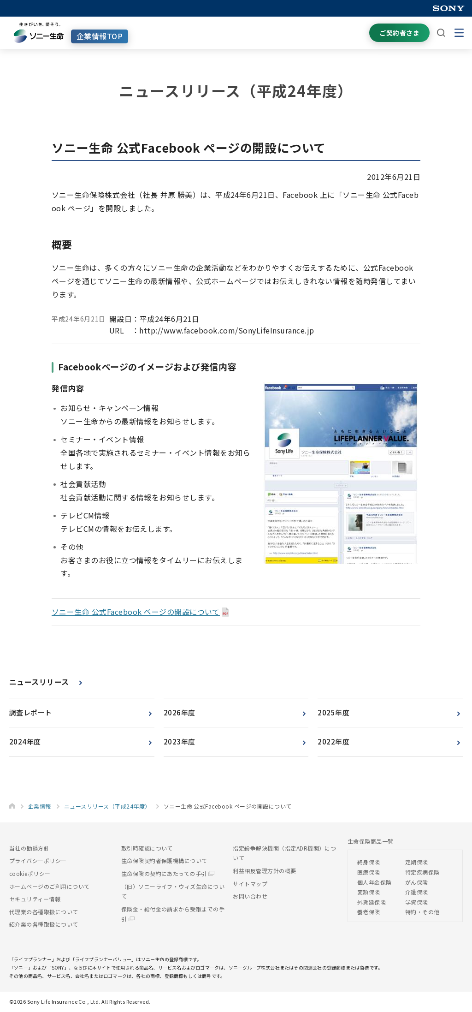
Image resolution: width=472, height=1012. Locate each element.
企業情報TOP (100, 36)
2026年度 (179, 712)
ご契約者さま (399, 32)
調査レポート (30, 712)
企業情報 (39, 806)
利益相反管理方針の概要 (264, 871)
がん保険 (416, 882)
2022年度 (333, 741)
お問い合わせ (250, 896)
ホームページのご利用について (49, 886)
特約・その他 (422, 912)
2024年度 (25, 741)
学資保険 (416, 902)
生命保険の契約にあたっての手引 (168, 873)
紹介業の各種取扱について (43, 924)
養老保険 (368, 912)
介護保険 (416, 892)
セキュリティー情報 (34, 899)
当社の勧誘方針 (29, 848)
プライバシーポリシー (38, 860)
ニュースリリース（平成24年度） (107, 806)
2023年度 (179, 741)
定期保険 (416, 862)
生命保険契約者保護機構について (164, 860)
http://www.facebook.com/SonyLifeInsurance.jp (226, 330)
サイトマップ (250, 883)
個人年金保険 (374, 882)
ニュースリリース (39, 681)
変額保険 (368, 892)
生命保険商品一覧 (371, 841)
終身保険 (368, 862)
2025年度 (333, 712)
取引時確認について (147, 848)
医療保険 (368, 872)
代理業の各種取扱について (43, 912)
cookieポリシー (30, 873)
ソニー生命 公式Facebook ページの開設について (136, 611)
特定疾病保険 (422, 872)
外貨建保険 (371, 902)
